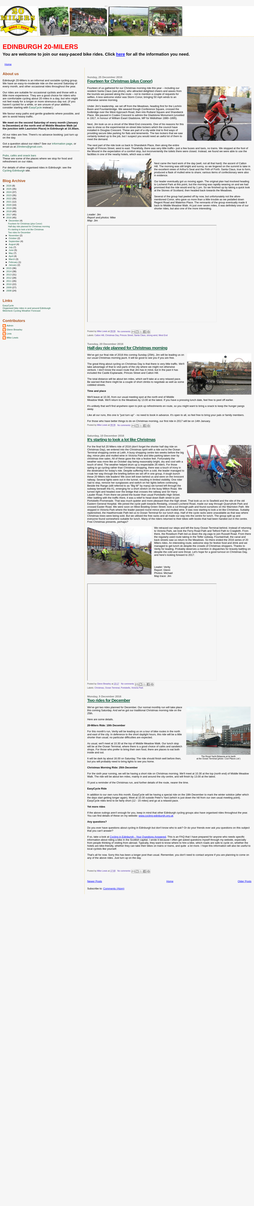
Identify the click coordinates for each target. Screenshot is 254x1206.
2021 (9, 201)
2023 (9, 195)
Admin (10, 325)
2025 (9, 188)
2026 (9, 185)
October (13, 238)
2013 (9, 274)
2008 (9, 290)
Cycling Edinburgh (14, 170)
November (14, 235)
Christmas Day (112, 335)
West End (163, 335)
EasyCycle (35, 107)
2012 (9, 277)
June (11, 250)
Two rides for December (108, 700)
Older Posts (244, 881)
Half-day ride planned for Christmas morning (127, 347)
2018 (9, 211)
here (120, 54)
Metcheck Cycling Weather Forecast (21, 310)
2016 (9, 217)
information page (62, 143)
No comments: (124, 331)
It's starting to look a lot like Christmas (121, 439)
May (11, 253)
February (13, 262)
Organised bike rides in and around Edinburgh (27, 308)
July (11, 247)
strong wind (152, 335)
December (14, 220)
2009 (9, 287)
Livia (9, 333)
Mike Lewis (12, 337)
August (12, 244)
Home (8, 64)
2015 (9, 268)
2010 (9, 284)
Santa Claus (140, 335)
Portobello (125, 688)
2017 (9, 214)
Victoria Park (137, 688)
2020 (9, 205)
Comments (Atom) (113, 888)
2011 (9, 281)
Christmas (99, 688)
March (12, 259)
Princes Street (126, 335)
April (11, 256)
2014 (9, 271)
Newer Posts (94, 881)
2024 (9, 192)
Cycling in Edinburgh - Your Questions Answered (138, 836)
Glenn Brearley (14, 329)
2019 (9, 208)
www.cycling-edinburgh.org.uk (156, 815)
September (14, 241)
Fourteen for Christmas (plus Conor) (119, 81)
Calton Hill (99, 335)
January (13, 265)
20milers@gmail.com (29, 146)
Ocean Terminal (112, 688)
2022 (9, 198)
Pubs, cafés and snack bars (19, 155)
